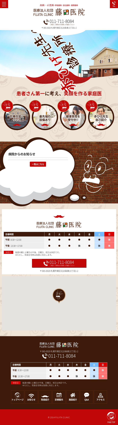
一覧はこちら (38, 164)
